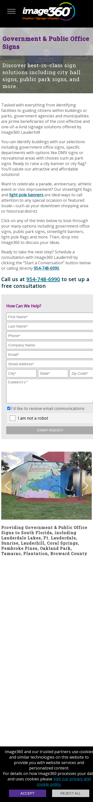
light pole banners (26, 195)
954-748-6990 (46, 268)
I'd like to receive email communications (48, 412)
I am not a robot (33, 422)
